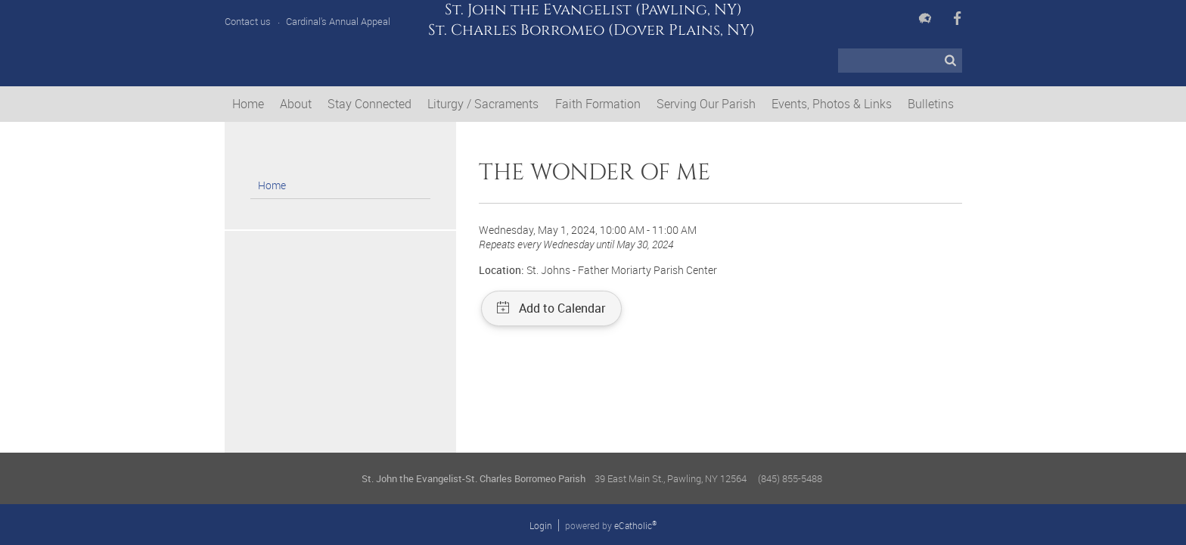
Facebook (957, 18)
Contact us (248, 21)
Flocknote (925, 18)
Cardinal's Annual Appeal (338, 21)
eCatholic (635, 525)
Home (272, 185)
